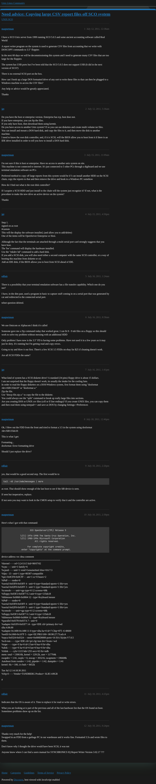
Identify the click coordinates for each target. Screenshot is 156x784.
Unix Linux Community (13, 3)
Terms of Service (45, 772)
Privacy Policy (64, 772)
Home (5, 772)
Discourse (18, 779)
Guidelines (29, 772)
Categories (16, 772)
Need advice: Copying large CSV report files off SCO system (56, 14)
